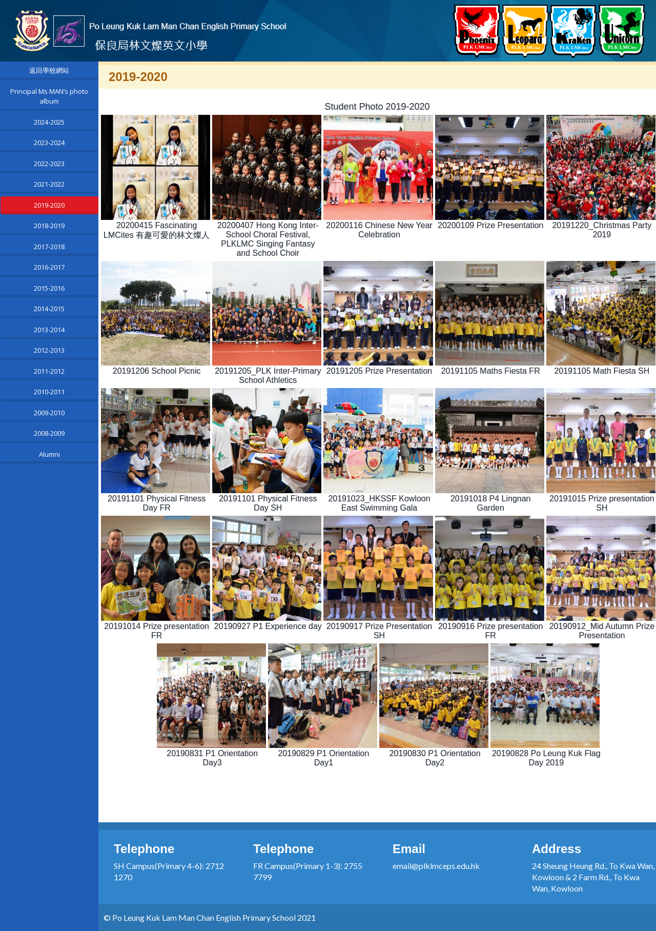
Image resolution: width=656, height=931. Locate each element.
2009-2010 (49, 412)
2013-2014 (49, 329)
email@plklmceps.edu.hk (436, 866)
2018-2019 (49, 225)
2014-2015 (49, 308)
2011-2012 (49, 371)
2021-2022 (49, 184)
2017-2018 (49, 246)
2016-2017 (49, 267)
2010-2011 (49, 391)
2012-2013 (49, 350)
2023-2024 (49, 142)
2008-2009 (49, 433)
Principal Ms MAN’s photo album (49, 96)
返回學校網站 (49, 70)
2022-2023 (49, 163)
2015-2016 (49, 288)
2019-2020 (49, 205)
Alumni (49, 454)
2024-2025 (49, 122)
